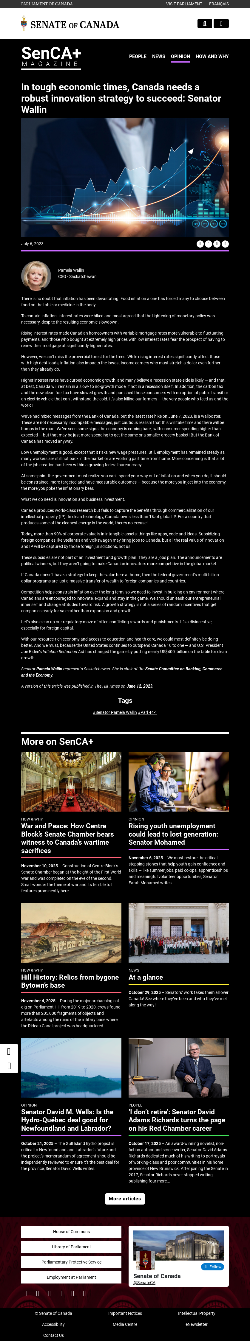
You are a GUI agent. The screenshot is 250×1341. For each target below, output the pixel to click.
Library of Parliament (71, 1246)
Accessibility (53, 1324)
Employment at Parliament (71, 1277)
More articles (125, 1199)
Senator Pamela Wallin (116, 712)
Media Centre (125, 1324)
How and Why (212, 56)
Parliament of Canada (47, 3)
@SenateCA (144, 1282)
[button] (9, 1065)
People (137, 56)
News (158, 56)
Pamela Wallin (71, 270)
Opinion (180, 56)
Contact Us (53, 1335)
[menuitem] (137, 56)
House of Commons (71, 1231)
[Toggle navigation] (221, 23)
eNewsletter (197, 1324)
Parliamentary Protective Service (71, 1262)
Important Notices (125, 1313)
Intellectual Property (196, 1313)
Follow (212, 1266)
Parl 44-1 (149, 712)
